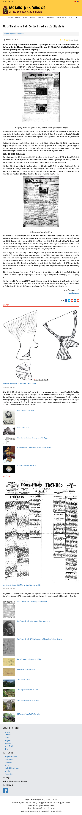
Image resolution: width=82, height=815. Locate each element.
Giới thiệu (18, 18)
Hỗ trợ (71, 18)
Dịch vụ (7, 765)
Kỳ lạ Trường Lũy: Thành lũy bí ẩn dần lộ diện (27, 690)
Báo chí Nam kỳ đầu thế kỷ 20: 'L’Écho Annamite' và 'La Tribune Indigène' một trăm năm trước (39, 639)
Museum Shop (9, 774)
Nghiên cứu (41, 18)
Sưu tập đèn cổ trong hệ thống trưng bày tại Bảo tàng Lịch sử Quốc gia (34, 447)
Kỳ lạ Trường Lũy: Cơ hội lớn (23, 679)
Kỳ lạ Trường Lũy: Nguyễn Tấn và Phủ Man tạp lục (28, 714)
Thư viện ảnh (8, 762)
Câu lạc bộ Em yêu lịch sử (12, 768)
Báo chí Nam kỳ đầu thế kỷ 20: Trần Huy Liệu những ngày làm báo (21, 585)
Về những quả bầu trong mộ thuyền (25, 410)
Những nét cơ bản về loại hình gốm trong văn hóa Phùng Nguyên (32, 438)
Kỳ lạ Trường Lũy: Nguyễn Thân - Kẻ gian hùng (28, 700)
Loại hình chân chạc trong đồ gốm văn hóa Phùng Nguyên (19, 384)
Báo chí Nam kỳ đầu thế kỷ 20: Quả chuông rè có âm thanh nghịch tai (33, 621)
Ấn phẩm (7, 771)
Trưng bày (33, 18)
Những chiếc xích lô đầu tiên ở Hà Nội (26, 669)
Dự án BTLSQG (51, 18)
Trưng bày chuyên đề (11, 757)
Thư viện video (9, 760)
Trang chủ (10, 18)
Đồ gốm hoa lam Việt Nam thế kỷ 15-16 (26, 466)
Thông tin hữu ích (62, 18)
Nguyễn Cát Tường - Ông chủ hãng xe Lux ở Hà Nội (29, 659)
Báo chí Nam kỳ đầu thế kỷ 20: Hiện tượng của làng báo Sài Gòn (32, 602)
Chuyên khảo (20, 34)
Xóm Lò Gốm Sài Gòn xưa (23, 428)
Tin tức (25, 18)
